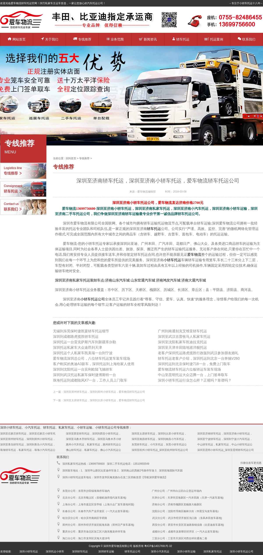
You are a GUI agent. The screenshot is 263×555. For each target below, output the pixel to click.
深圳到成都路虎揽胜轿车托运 (76, 336)
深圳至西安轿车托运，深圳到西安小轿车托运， (93, 433)
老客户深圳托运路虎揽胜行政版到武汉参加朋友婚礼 (198, 353)
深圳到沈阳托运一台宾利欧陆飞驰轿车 (83, 369)
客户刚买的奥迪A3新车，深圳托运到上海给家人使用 (93, 364)
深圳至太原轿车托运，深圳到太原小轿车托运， (159, 433)
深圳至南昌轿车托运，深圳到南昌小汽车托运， (159, 439)
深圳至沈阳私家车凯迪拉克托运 (182, 342)
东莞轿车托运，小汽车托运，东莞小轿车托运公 (159, 444)
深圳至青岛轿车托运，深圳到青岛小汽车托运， (27, 444)
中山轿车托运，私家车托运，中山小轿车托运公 (224, 444)
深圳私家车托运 (212, 551)
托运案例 (213, 39)
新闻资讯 (148, 39)
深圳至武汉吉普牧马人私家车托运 (184, 336)
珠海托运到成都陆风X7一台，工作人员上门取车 (90, 380)
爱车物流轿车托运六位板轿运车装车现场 (189, 369)
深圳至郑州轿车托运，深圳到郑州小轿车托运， (27, 439)
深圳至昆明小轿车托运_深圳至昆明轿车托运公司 (225, 450)
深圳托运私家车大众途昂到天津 (77, 347)
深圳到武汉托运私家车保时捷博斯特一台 (84, 375)
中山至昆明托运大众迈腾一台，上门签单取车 (193, 375)
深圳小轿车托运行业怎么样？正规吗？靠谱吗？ (194, 380)
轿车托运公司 (132, 551)
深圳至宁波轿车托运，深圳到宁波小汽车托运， (224, 439)
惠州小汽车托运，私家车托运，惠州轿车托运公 (93, 444)
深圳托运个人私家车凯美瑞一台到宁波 (83, 353)
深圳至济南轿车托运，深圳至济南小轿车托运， (224, 433)
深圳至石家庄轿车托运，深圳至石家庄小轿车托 (27, 433)
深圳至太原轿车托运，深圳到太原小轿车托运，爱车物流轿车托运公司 (104, 400)
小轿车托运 (172, 260)
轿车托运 (180, 39)
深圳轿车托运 (80, 551)
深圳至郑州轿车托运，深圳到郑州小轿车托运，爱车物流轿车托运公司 (104, 391)
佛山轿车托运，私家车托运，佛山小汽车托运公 (93, 450)
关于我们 (49, 39)
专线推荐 (82, 39)
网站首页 (17, 39)
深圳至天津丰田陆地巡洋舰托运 (182, 347)
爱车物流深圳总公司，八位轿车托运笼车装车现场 (91, 358)
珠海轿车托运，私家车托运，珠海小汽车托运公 (27, 450)
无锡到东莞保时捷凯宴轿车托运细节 (81, 331)
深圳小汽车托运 (160, 551)
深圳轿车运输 (106, 551)
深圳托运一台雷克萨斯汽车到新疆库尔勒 (84, 342)
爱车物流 (194, 254)
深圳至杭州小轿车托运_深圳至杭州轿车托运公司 (160, 450)
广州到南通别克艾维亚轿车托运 (182, 331)
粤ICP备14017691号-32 (158, 546)
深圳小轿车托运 (28, 551)
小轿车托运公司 (92, 299)
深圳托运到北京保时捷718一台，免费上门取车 (194, 364)
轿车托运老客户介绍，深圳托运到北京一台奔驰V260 (199, 358)
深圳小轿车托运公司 (241, 551)
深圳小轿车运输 (186, 551)
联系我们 (246, 39)
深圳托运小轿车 (55, 551)
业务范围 (115, 39)
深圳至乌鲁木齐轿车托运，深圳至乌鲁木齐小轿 (93, 439)
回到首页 (71, 158)
